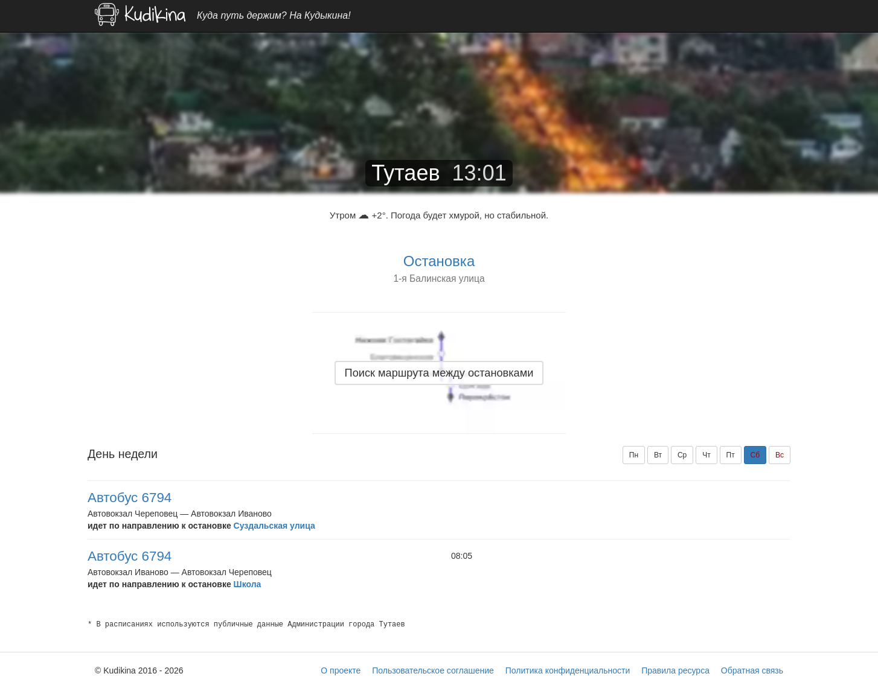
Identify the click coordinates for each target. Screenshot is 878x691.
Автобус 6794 (129, 497)
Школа (247, 584)
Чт (706, 455)
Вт (658, 455)
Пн (633, 455)
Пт (730, 455)
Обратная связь (752, 670)
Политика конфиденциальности (567, 670)
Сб (755, 455)
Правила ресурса (675, 670)
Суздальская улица (274, 525)
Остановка (439, 261)
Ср (682, 455)
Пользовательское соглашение (433, 670)
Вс (779, 455)
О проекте (340, 670)
